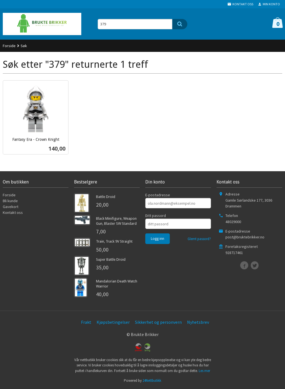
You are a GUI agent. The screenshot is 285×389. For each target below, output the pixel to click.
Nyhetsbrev (198, 322)
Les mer (204, 370)
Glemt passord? (199, 238)
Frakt (86, 322)
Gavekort (10, 206)
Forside (9, 45)
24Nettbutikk (151, 380)
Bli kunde (10, 200)
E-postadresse (157, 194)
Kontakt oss (13, 212)
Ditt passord (155, 215)
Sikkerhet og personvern (158, 322)
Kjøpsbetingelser (113, 322)
